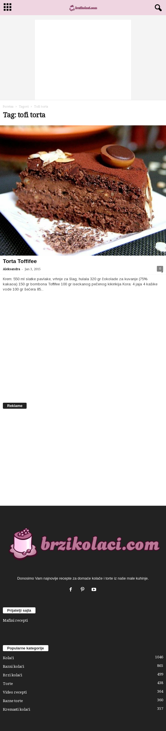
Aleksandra (11, 269)
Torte (8, 683)
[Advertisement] (83, 60)
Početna (8, 106)
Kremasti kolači (16, 709)
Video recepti (15, 692)
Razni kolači (13, 666)
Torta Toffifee (20, 261)
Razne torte (13, 701)
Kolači (8, 658)
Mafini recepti (15, 620)
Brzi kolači (12, 675)
